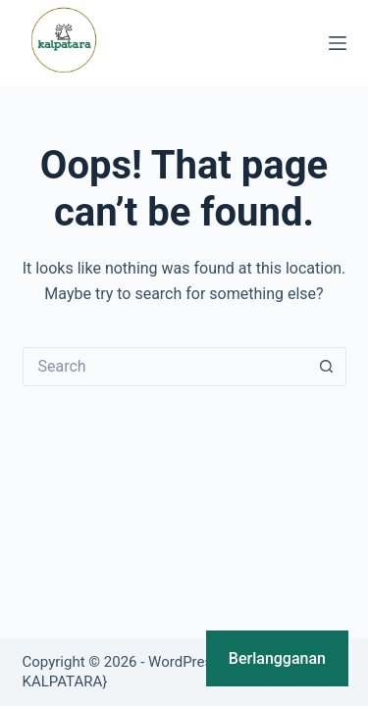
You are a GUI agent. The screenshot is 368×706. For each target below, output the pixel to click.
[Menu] (337, 43)
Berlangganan (277, 658)
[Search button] (326, 366)
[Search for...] (165, 366)
